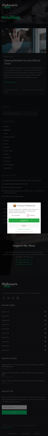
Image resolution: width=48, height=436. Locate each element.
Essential (15, 215)
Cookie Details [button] (18, 231)
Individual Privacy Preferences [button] (24, 229)
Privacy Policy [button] (25, 231)
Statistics (31, 215)
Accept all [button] (24, 220)
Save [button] (24, 225)
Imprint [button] (31, 231)
